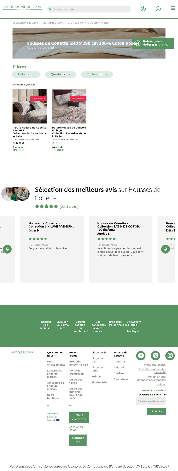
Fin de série (99, 382)
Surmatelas (121, 379)
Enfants (97, 376)
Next (165, 249)
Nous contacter (79, 417)
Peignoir (119, 367)
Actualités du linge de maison (55, 386)
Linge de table (97, 369)
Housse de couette (120, 354)
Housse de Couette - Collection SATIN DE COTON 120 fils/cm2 (118, 226)
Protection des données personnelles (151, 378)
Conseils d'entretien (76, 372)
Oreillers (119, 373)
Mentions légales (155, 364)
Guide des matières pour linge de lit (76, 393)
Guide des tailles (75, 381)
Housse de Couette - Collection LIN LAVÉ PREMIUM (50, 225)
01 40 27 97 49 (76, 428)
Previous (7, 249)
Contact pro (78, 440)
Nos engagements (56, 363)
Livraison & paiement (55, 417)
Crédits (161, 384)
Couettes (120, 361)
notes (161, 466)
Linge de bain (97, 360)
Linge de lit (99, 352)
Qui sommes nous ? (55, 354)
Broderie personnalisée (78, 363)
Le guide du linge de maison (54, 373)
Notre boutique (53, 396)
